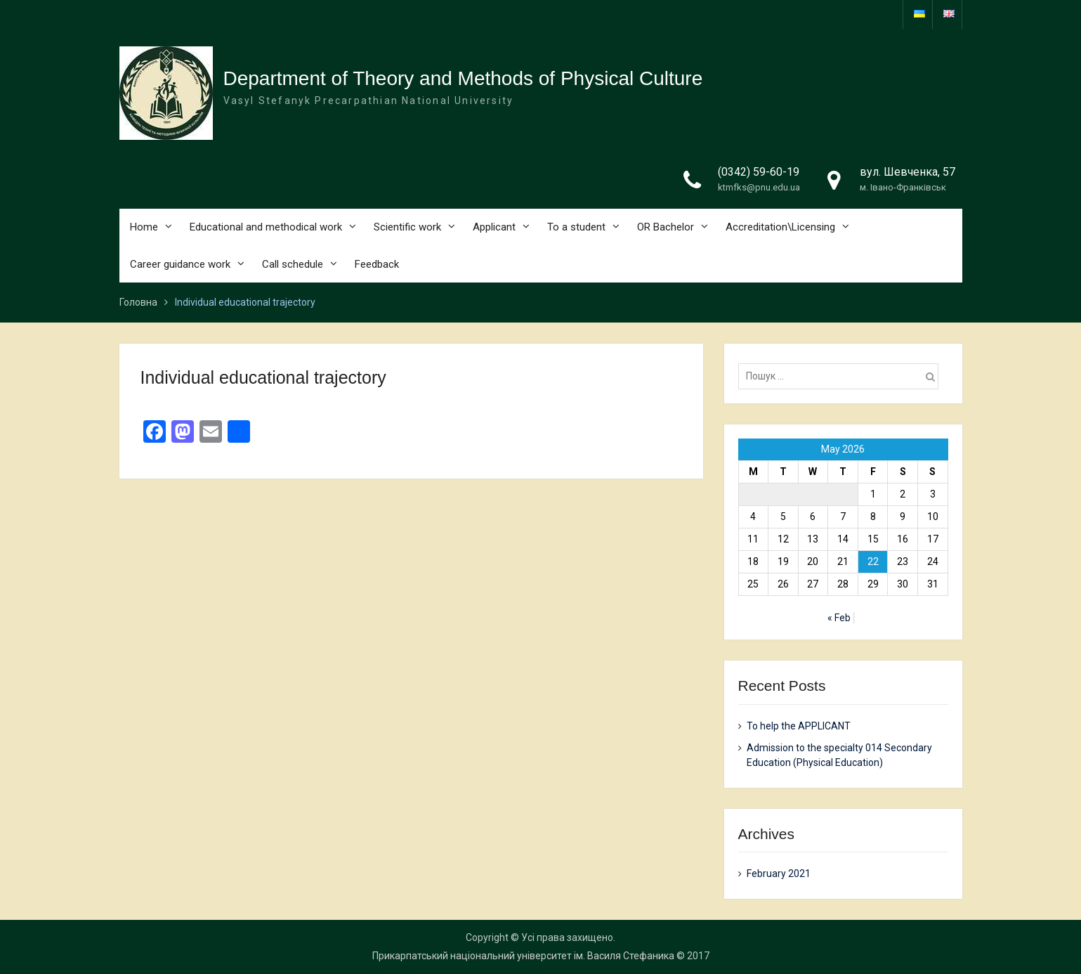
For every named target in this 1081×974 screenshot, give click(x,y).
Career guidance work (180, 264)
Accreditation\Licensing (780, 227)
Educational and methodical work (266, 227)
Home (144, 227)
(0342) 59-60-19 (758, 171)
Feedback (377, 264)
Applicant (494, 227)
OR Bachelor (665, 227)
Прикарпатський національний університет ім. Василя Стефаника (523, 955)
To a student (576, 227)
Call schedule (292, 264)
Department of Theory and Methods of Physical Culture (463, 78)
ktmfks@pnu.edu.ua (759, 187)
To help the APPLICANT (799, 726)
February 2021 (779, 873)
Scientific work (407, 227)
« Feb (839, 617)
